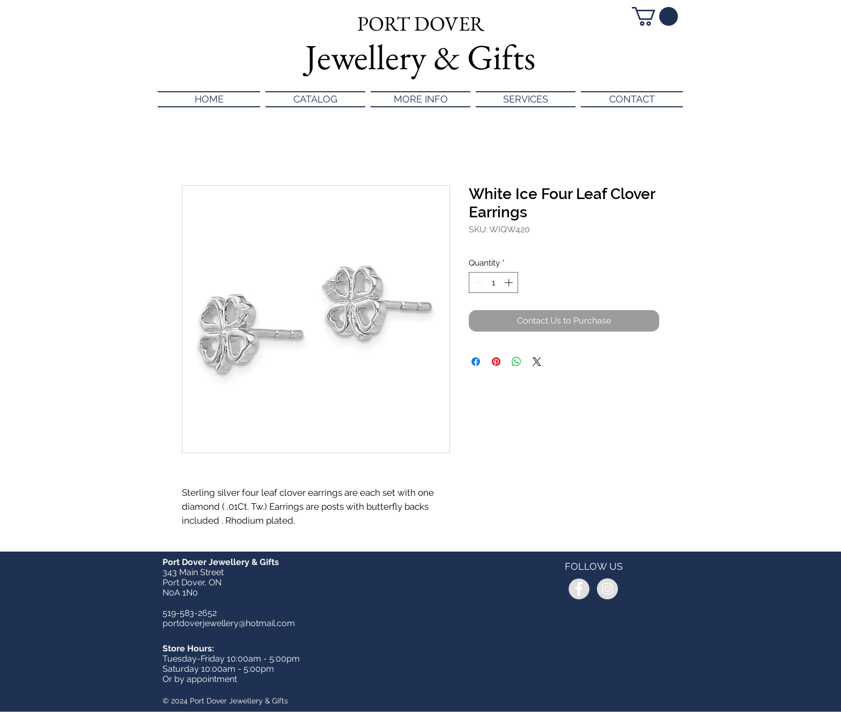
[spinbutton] (494, 282)
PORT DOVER (420, 23)
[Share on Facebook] (475, 361)
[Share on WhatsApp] (516, 361)
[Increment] (510, 282)
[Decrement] (477, 282)
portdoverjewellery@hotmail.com (229, 623)
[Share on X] (536, 361)
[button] (655, 16)
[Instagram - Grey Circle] (607, 588)
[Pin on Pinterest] (496, 361)
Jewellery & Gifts (420, 57)
